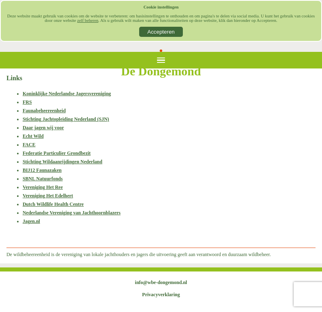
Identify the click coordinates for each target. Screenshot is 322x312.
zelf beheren (87, 20)
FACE (29, 144)
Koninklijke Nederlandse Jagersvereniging (67, 93)
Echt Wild (33, 136)
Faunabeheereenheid (44, 110)
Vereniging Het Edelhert (48, 196)
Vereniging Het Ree (43, 187)
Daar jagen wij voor (43, 127)
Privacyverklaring (161, 294)
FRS (27, 102)
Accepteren (160, 32)
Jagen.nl (31, 221)
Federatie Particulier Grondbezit (57, 153)
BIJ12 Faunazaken (42, 170)
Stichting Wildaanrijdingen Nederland (62, 162)
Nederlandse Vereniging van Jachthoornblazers (72, 213)
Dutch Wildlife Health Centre (53, 204)
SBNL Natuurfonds (43, 179)
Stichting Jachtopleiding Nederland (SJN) (66, 119)
